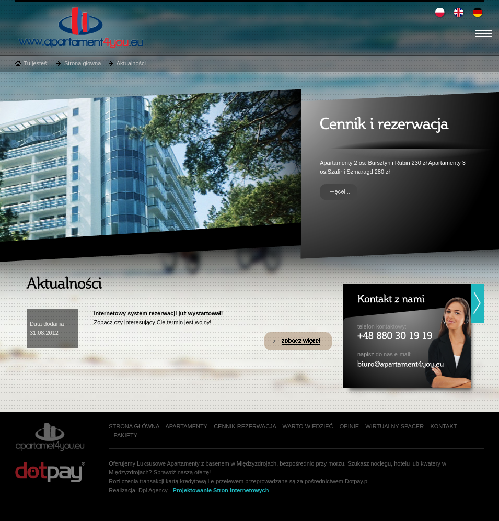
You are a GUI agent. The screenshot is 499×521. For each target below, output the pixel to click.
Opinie (349, 426)
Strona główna (134, 426)
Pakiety (125, 435)
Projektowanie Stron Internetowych (220, 490)
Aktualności (131, 63)
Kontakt (443, 426)
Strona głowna (82, 63)
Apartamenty (186, 426)
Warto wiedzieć (308, 426)
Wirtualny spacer (394, 426)
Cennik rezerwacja (245, 426)
